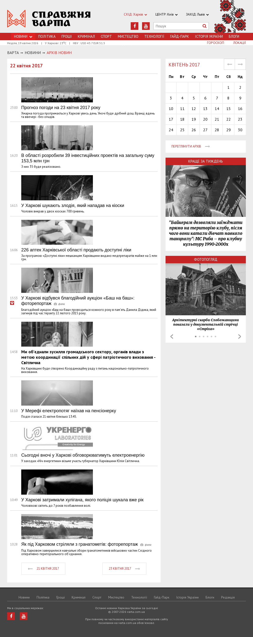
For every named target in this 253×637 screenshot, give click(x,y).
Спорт (106, 36)
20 (205, 119)
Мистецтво (128, 36)
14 (217, 108)
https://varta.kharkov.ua (49, 19)
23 (240, 119)
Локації (239, 42)
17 (171, 119)
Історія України (209, 36)
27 (205, 129)
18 (182, 119)
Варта (13, 52)
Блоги (234, 36)
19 (193, 119)
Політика (47, 36)
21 (217, 119)
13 (205, 108)
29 (228, 129)
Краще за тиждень (205, 161)
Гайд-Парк (179, 36)
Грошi (67, 36)
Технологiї (154, 36)
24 (171, 129)
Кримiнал (86, 36)
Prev (171, 336)
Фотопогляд (205, 259)
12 (193, 108)
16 (240, 108)
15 (228, 108)
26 (193, 129)
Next (239, 336)
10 (171, 108)
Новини (24, 597)
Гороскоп (215, 42)
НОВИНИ (33, 52)
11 (182, 108)
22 (228, 119)
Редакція (228, 597)
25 (182, 129)
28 (217, 129)
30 (240, 129)
